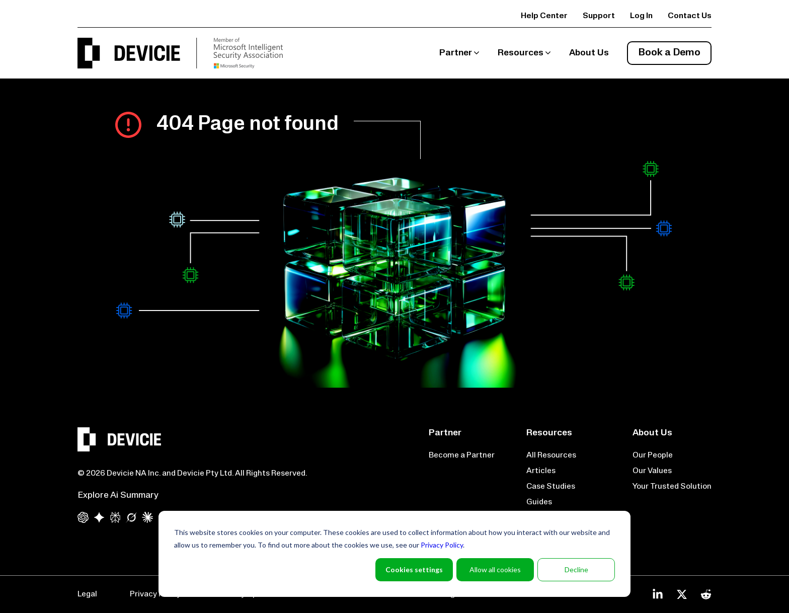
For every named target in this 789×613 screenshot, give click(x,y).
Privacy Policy (442, 545)
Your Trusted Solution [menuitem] (672, 487)
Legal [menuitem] (87, 594)
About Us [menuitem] (589, 53)
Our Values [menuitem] (652, 471)
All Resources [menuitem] (551, 455)
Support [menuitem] (599, 16)
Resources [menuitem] (520, 53)
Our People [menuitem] (653, 455)
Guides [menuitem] (539, 502)
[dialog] (394, 554)
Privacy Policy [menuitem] (155, 594)
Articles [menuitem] (541, 471)
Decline (576, 569)
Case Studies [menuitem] (550, 487)
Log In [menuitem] (641, 16)
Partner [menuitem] (455, 53)
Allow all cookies (495, 569)
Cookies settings (414, 569)
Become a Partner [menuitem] (462, 455)
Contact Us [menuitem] (690, 16)
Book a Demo (669, 53)
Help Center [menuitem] (544, 16)
